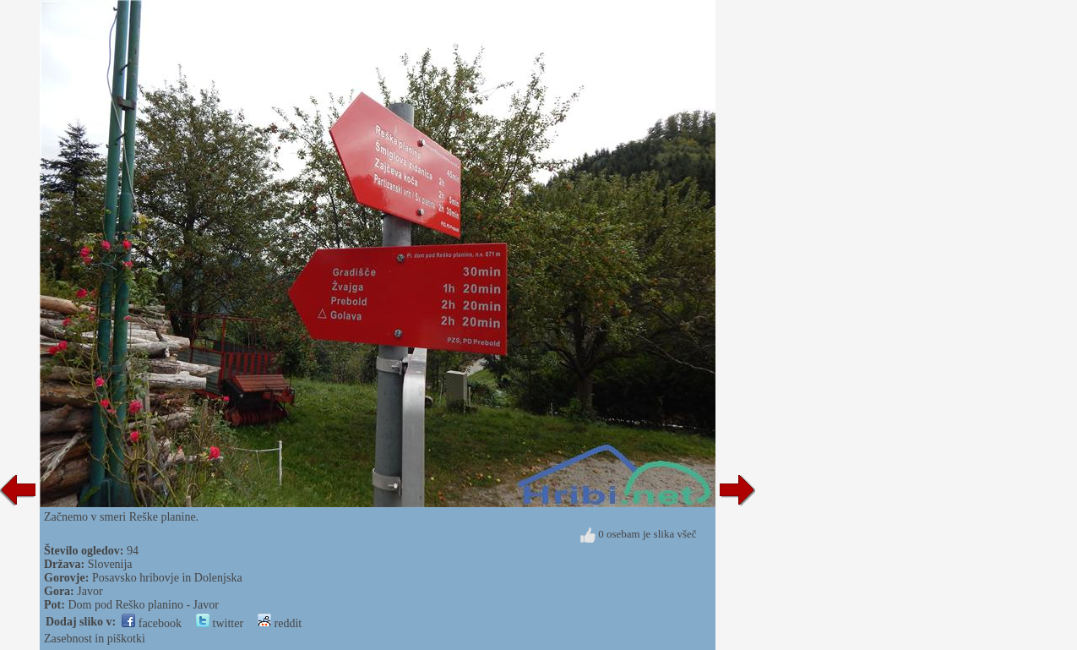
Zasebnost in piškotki (94, 638)
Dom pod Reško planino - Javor (143, 604)
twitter (219, 623)
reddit (280, 623)
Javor (89, 591)
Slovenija (110, 564)
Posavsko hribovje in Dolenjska (167, 577)
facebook (152, 623)
